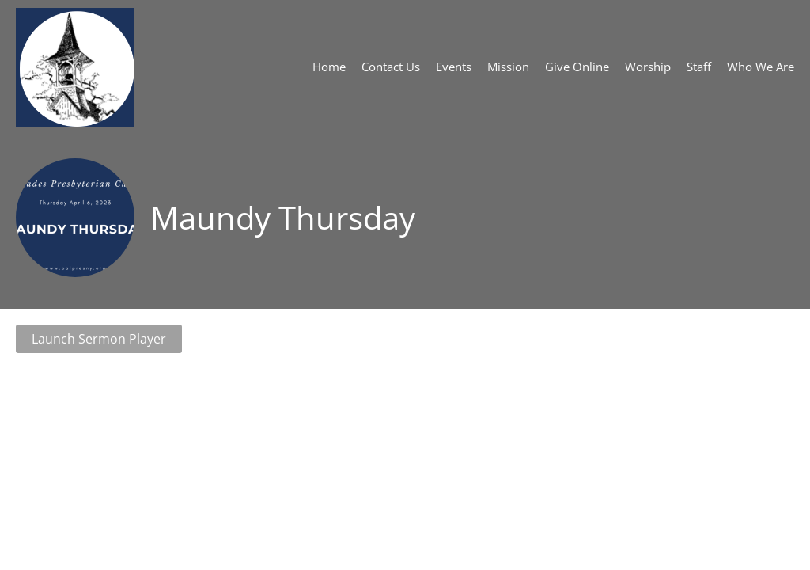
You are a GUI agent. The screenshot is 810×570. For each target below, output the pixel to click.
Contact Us (390, 66)
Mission (508, 66)
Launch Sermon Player (99, 339)
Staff (699, 66)
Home (329, 66)
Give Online (577, 66)
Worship (648, 66)
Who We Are (760, 66)
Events (453, 66)
